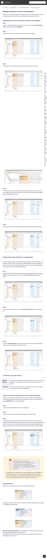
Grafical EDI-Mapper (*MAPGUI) (23, 7)
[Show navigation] (44, 556)
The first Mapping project (35, 7)
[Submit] (30, 2)
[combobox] (37, 2)
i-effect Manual (7, 2)
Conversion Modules (13, 7)
